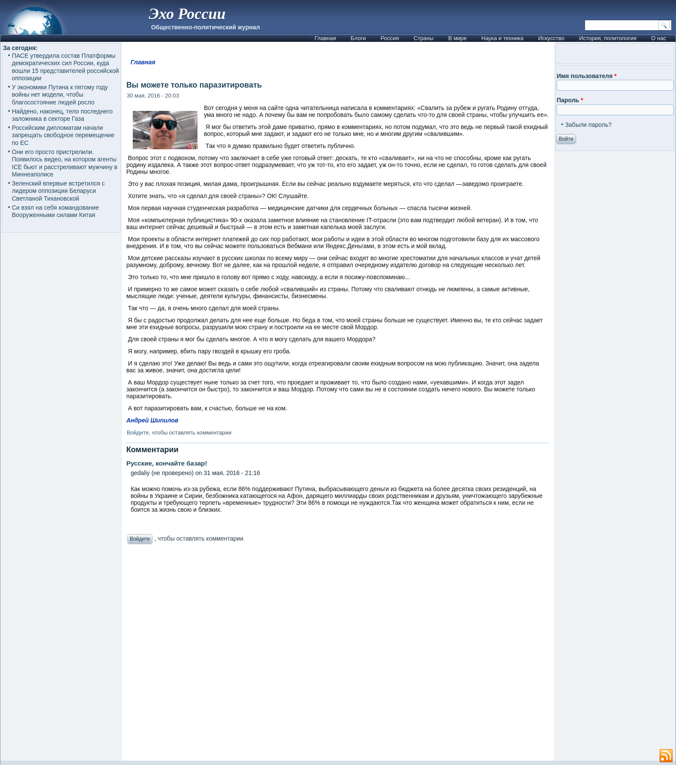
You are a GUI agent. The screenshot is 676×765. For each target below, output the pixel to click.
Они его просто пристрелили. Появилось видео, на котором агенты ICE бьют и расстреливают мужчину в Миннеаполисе (65, 163)
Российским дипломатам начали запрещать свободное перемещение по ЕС (63, 135)
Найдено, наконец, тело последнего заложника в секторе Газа (62, 115)
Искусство (551, 38)
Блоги (358, 38)
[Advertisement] (338, 654)
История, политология (607, 38)
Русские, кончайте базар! (166, 463)
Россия (390, 38)
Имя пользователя (587, 75)
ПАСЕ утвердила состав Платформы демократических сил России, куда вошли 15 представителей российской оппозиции (65, 67)
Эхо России (187, 13)
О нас (658, 38)
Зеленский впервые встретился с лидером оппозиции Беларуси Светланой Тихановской (58, 191)
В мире (457, 38)
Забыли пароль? (588, 124)
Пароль (570, 100)
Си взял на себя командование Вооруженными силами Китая (55, 211)
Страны (423, 38)
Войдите (138, 432)
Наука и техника (503, 38)
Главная (325, 38)
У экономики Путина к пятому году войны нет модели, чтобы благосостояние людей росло (60, 95)
